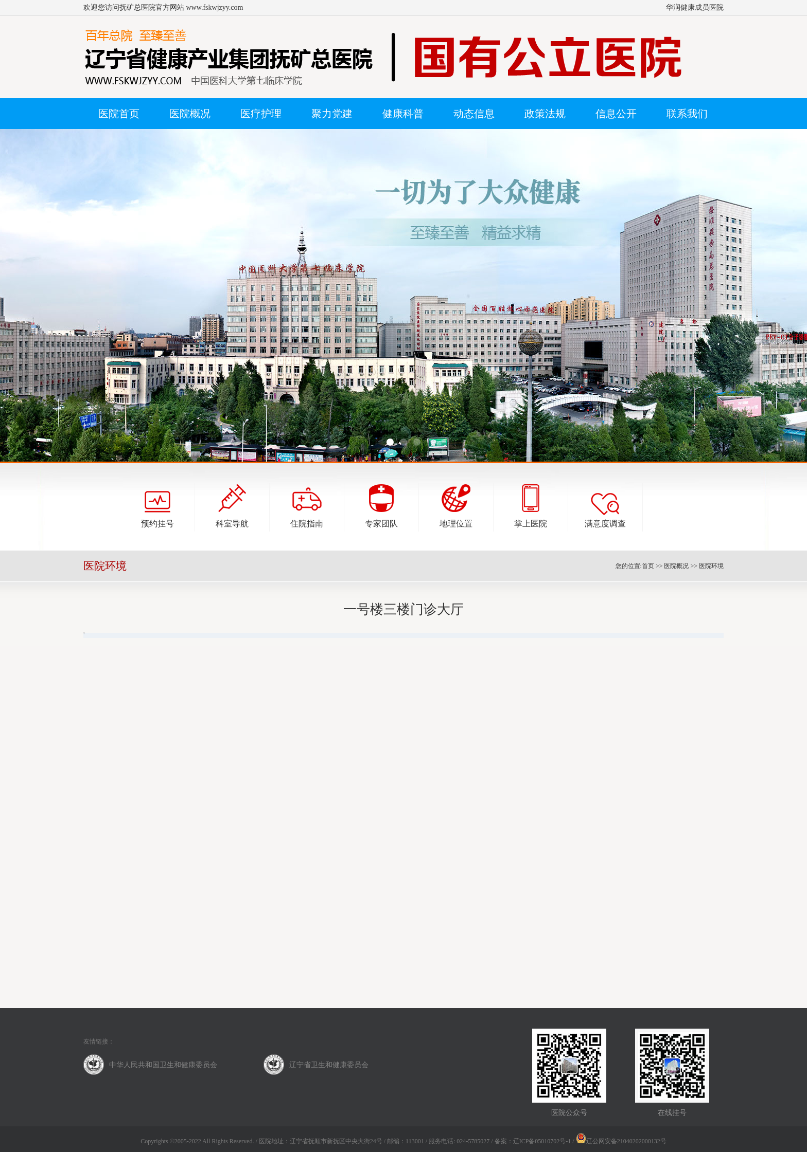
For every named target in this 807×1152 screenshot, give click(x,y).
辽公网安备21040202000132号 (621, 1141)
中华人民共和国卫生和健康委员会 (163, 1065)
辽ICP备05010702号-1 (542, 1141)
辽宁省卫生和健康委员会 (329, 1065)
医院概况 (676, 566)
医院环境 (711, 566)
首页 (648, 566)
